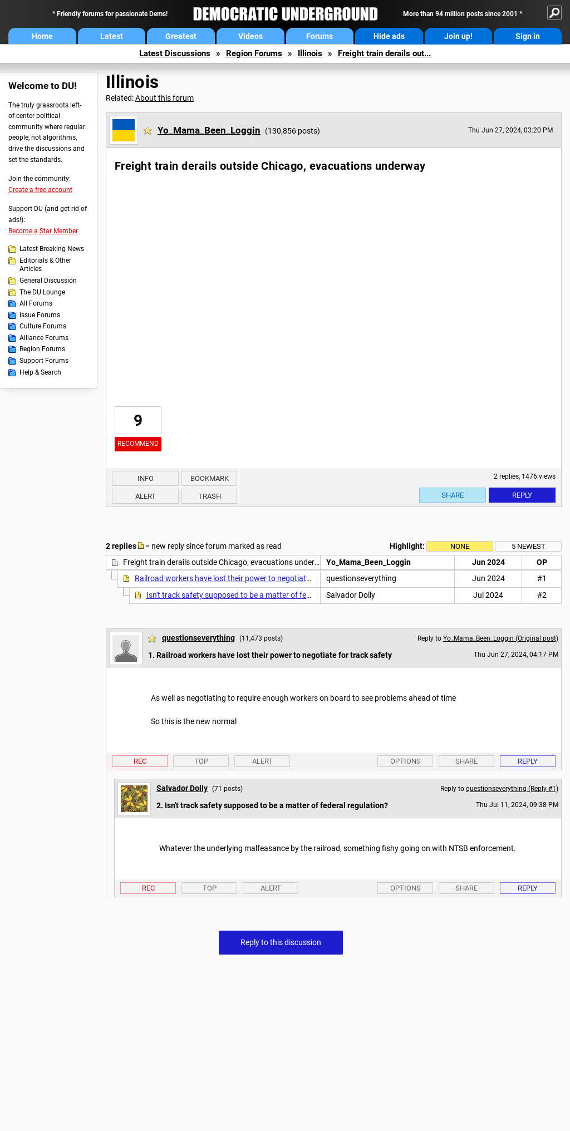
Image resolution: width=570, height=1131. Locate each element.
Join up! (458, 36)
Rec (140, 761)
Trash (209, 496)
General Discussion (48, 280)
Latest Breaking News (51, 249)
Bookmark (209, 478)
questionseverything (198, 637)
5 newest (529, 546)
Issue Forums (39, 315)
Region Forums (254, 53)
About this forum (164, 98)
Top (201, 761)
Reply (522, 495)
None (459, 546)
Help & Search (40, 372)
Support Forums (43, 361)
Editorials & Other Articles (45, 265)
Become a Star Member (43, 231)
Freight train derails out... (384, 53)
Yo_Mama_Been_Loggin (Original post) (500, 638)
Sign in (527, 36)
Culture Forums (42, 326)
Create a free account (40, 190)
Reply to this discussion (280, 942)
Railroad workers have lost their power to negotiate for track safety (250, 578)
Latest (111, 36)
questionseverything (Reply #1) (512, 789)
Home (42, 36)
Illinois (310, 53)
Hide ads (389, 36)
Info (145, 478)
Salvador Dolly (182, 788)
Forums (319, 36)
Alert (145, 496)
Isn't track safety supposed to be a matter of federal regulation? (255, 595)
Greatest (180, 36)
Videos (250, 36)
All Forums (35, 303)
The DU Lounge (42, 292)
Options (405, 761)
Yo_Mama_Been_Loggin (209, 130)
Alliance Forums (43, 338)
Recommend (138, 444)
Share (452, 495)
